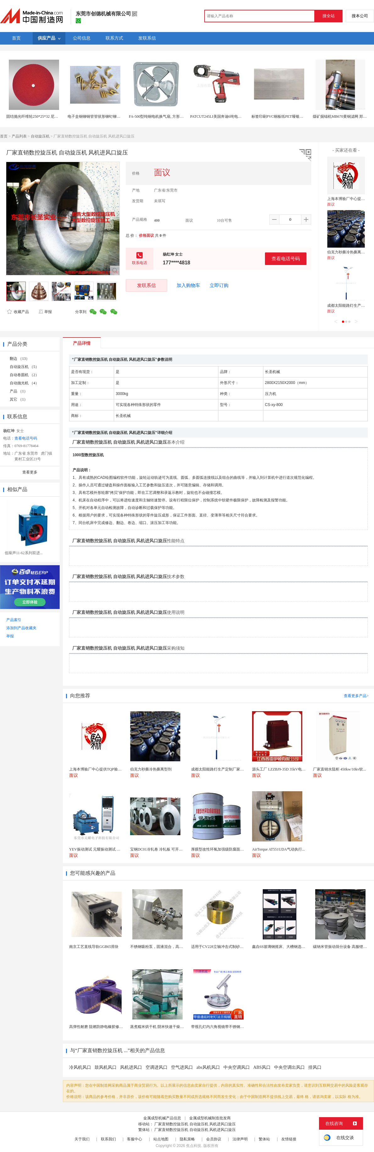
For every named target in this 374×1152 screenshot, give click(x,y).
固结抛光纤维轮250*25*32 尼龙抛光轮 (37, 116)
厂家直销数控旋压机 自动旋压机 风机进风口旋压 (195, 1124)
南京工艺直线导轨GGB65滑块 (93, 946)
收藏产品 (18, 312)
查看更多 (29, 472)
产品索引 (13, 620)
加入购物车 (188, 285)
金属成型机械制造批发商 (210, 1118)
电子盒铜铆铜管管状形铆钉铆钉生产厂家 (101, 116)
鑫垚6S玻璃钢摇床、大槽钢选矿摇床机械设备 (290, 946)
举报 (45, 312)
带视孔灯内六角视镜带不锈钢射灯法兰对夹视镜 (230, 1027)
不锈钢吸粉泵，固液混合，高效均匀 (160, 946)
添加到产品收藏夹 (21, 628)
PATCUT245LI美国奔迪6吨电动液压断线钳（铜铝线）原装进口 (242, 116)
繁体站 (264, 1139)
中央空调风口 (236, 1067)
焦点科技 (193, 1146)
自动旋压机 (40, 136)
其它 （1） (19, 399)
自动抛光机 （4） (24, 383)
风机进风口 (131, 1067)
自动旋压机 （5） (24, 367)
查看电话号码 (286, 258)
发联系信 (146, 285)
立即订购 (219, 285)
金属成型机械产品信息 (162, 1118)
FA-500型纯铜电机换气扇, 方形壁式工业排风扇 (167, 116)
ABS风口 (262, 1067)
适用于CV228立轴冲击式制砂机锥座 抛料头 (227, 946)
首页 (4, 136)
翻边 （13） (20, 358)
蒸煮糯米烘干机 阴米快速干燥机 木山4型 (164, 1027)
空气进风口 (182, 1067)
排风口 (315, 1067)
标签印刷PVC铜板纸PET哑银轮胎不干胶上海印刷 (292, 116)
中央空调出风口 (289, 1067)
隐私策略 (187, 1139)
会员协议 (213, 1139)
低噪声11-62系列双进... (24, 553)
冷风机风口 (80, 1067)
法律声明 (240, 1139)
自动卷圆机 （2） (24, 375)
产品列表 (19, 136)
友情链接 (288, 1139)
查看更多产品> (356, 696)
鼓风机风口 (106, 1067)
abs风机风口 (208, 1067)
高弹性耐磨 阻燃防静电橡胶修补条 (98, 1027)
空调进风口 (157, 1067)
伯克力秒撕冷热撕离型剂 (348, 252)
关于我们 (82, 1139)
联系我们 (108, 1139)
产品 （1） (19, 391)
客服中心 (134, 1139)
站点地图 (160, 1139)
